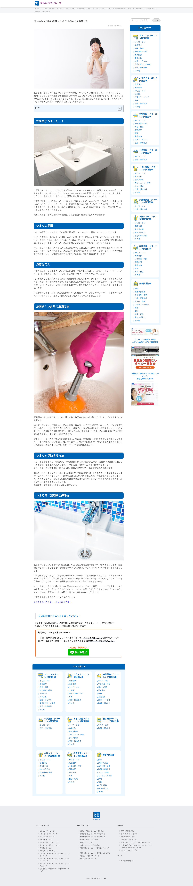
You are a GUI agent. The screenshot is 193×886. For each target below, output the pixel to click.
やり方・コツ (45, 681)
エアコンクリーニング (47, 831)
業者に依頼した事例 (47, 703)
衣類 (100, 782)
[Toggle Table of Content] (118, 108)
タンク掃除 (73, 738)
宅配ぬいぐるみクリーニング (89, 856)
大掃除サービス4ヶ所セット (49, 851)
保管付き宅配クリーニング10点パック (92, 834)
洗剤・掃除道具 (75, 700)
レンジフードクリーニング (48, 834)
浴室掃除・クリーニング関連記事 (111, 675)
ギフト (119, 855)
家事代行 (120, 825)
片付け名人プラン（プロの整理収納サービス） (136, 842)
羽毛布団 (72, 769)
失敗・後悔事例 (46, 706)
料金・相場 (44, 687)
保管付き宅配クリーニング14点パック (92, 837)
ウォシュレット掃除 (77, 735)
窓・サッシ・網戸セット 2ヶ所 (50, 845)
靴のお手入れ (45, 769)
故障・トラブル (46, 700)
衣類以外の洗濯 (46, 772)
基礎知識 (43, 693)
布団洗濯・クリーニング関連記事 (81, 754)
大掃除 (71, 690)
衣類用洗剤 (44, 766)
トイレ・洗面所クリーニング (49, 842)
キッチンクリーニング (47, 837)
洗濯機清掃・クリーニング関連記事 (111, 720)
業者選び (43, 684)
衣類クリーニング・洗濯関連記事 (52, 754)
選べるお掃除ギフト (127, 861)
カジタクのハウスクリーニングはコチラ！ (52, 602)
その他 (42, 709)
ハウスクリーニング (42, 825)
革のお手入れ (103, 788)
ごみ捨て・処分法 (105, 776)
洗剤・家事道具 (104, 769)
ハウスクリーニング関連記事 (81, 675)
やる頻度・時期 (46, 690)
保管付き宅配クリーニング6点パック (92, 831)
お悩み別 (72, 728)
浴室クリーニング (45, 839)
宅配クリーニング (83, 825)
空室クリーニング (76, 693)
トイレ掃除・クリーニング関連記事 (81, 720)
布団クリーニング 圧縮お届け (90, 845)
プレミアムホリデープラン (130, 850)
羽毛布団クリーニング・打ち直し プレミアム (95, 853)
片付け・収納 (103, 772)
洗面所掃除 (73, 731)
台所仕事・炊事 (104, 766)
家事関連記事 (109, 755)
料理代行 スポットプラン (129, 839)
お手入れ (43, 697)
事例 (70, 697)
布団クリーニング (86, 842)
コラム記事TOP (79, 666)
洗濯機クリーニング (46, 848)
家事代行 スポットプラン (129, 834)
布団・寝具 (102, 785)
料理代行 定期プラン (128, 837)
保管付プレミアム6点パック (89, 839)
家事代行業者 (103, 763)
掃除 (100, 760)
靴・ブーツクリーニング (88, 859)
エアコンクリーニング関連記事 (52, 675)
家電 (100, 779)
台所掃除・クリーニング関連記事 (52, 720)
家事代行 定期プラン (128, 831)
